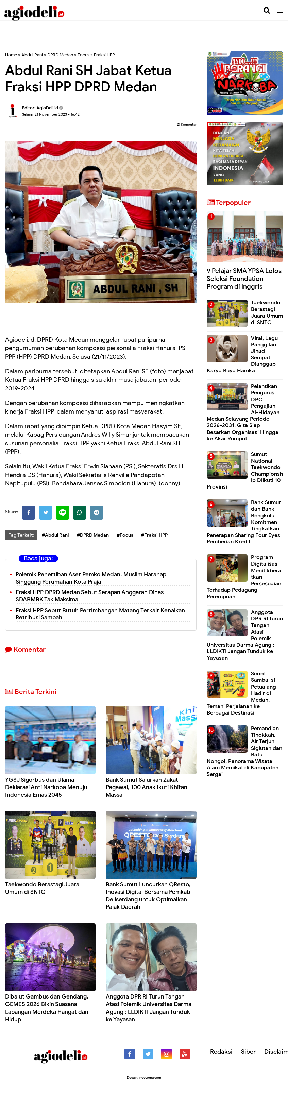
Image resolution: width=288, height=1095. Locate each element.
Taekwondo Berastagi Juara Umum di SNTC (42, 888)
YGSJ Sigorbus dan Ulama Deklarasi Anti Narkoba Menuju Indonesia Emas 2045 (46, 787)
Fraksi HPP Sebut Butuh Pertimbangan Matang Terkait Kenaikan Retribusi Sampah (100, 614)
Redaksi (221, 1051)
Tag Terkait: (21, 535)
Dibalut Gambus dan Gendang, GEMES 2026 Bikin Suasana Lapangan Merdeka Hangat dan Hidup (46, 1008)
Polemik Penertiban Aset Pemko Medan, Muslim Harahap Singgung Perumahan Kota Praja (91, 578)
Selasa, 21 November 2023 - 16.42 (51, 114)
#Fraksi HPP (154, 535)
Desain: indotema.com (144, 1077)
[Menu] (282, 10)
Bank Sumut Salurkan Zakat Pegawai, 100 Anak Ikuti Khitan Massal (146, 787)
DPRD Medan (60, 55)
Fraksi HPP (104, 55)
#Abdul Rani (55, 535)
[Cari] (267, 10)
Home (11, 55)
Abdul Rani (32, 55)
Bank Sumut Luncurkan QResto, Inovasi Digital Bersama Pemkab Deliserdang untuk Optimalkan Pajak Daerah (148, 896)
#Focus (125, 535)
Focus (83, 55)
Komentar (187, 124)
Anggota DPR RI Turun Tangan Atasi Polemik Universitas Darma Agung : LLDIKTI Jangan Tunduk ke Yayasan (148, 1008)
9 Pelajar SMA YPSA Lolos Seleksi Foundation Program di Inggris (244, 278)
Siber (248, 1051)
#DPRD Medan (93, 535)
